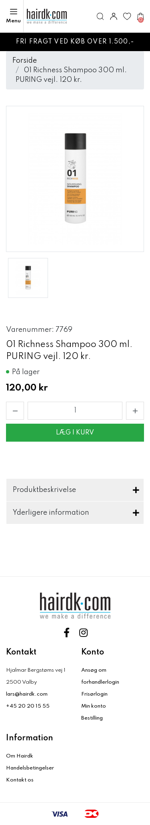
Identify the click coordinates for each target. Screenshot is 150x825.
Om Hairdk (19, 756)
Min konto (93, 706)
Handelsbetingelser (30, 768)
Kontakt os (20, 780)
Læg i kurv (75, 433)
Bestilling (92, 718)
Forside (24, 60)
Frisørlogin (94, 694)
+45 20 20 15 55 (28, 706)
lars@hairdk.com (27, 694)
